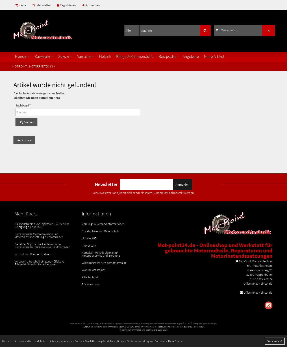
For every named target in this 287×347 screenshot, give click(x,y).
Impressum (89, 245)
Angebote (191, 56)
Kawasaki (44, 56)
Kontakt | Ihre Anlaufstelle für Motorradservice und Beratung (101, 254)
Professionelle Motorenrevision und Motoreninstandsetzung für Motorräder (39, 235)
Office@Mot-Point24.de (258, 293)
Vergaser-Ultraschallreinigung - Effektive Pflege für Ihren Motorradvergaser (39, 262)
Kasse (20, 5)
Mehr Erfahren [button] (176, 341)
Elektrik (105, 56)
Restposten (168, 56)
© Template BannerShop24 (204, 323)
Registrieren (66, 5)
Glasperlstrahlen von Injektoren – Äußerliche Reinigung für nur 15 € (42, 225)
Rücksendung (90, 284)
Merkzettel (41, 5)
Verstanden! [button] (274, 341)
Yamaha (85, 56)
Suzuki (65, 56)
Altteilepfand (90, 277)
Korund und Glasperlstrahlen (32, 254)
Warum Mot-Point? (93, 270)
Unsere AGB (89, 238)
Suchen (26, 122)
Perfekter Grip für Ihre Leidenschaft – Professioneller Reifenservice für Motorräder (42, 245)
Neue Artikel (214, 56)
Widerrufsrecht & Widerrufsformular (104, 263)
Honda (22, 56)
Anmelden (91, 5)
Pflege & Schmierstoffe (135, 56)
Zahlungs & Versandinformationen (103, 224)
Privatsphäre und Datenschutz (101, 231)
